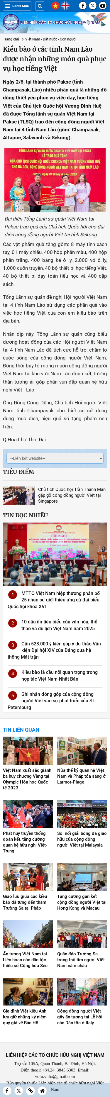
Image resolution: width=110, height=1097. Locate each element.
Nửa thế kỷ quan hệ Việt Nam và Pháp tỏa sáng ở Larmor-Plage (81, 776)
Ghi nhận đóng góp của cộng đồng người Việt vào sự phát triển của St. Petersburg (51, 700)
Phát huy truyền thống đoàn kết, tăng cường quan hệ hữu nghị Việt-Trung (25, 842)
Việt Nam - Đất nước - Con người (50, 39)
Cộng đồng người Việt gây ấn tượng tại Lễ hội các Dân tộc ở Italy (79, 1016)
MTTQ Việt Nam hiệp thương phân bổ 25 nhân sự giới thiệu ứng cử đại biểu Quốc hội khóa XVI (54, 600)
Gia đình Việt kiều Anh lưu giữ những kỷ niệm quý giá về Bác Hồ (25, 1016)
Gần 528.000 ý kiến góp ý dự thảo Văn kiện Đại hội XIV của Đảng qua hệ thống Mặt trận (54, 650)
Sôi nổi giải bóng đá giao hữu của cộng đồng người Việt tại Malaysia (82, 839)
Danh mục (17, 6)
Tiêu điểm (18, 471)
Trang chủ (11, 39)
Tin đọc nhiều (25, 515)
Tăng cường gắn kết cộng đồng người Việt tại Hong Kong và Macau (81, 902)
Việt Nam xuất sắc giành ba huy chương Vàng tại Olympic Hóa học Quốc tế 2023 (27, 779)
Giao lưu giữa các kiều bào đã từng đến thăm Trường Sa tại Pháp (25, 902)
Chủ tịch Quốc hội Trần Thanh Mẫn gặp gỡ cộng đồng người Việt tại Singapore (72, 495)
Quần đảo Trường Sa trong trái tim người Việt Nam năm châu (81, 959)
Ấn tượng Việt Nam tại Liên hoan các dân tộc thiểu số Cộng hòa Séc (25, 959)
